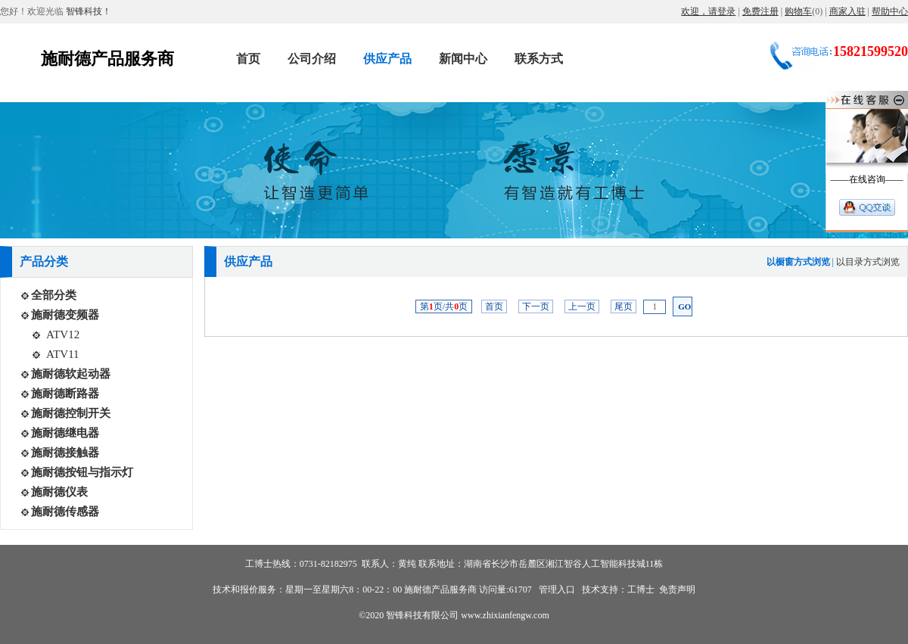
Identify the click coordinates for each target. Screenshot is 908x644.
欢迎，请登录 (708, 11)
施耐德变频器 (65, 315)
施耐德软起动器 (70, 374)
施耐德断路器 (65, 393)
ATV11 (62, 354)
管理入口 (555, 589)
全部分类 (53, 295)
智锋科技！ (87, 11)
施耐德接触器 (65, 452)
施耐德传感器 (65, 512)
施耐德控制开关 (70, 413)
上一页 (582, 306)
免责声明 (677, 589)
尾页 (623, 306)
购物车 (798, 11)
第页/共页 (444, 306)
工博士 (641, 589)
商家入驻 (847, 11)
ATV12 (62, 334)
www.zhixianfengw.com (505, 615)
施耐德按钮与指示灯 (82, 472)
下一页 (536, 306)
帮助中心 (890, 11)
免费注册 (760, 11)
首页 (494, 306)
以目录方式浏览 (868, 262)
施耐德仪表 (59, 492)
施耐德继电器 (65, 433)
